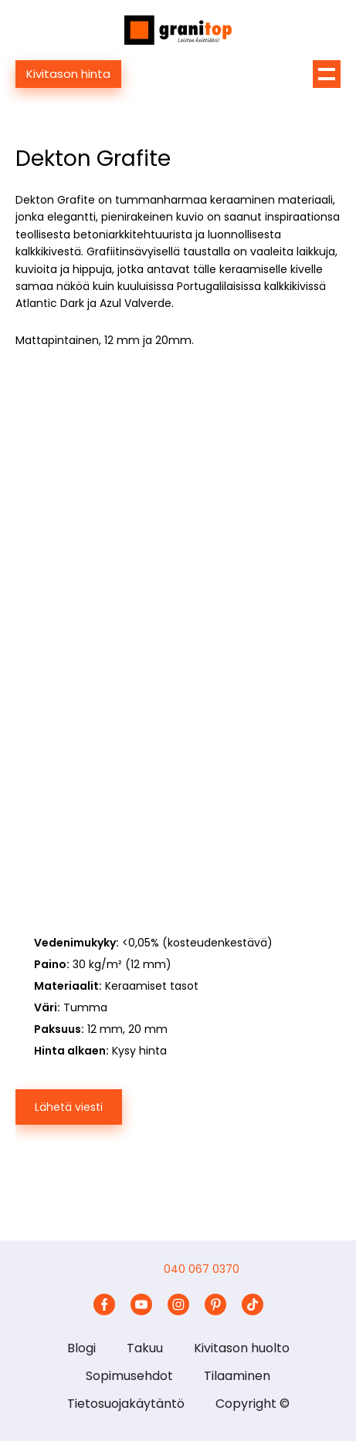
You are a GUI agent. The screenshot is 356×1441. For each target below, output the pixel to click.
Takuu (145, 1348)
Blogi (81, 1348)
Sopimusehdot (129, 1376)
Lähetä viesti (69, 1107)
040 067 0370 (201, 1269)
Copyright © (252, 1403)
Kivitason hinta (68, 74)
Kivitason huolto (242, 1348)
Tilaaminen (237, 1376)
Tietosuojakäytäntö (126, 1403)
